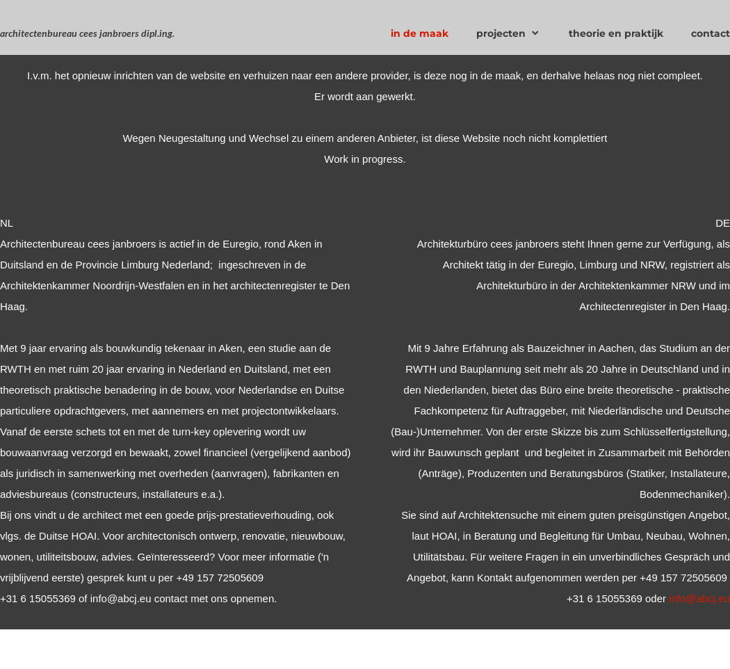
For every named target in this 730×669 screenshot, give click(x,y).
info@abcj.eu (699, 598)
